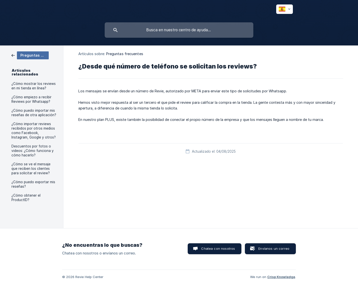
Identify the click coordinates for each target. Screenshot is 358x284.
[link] (30, 55)
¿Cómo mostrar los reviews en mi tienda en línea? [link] (33, 86)
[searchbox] (179, 30)
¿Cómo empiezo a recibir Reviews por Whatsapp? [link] (31, 99)
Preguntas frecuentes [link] (124, 54)
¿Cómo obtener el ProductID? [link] (26, 197)
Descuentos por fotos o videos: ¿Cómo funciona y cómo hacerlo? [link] (32, 150)
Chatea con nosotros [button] (218, 248)
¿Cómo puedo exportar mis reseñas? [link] (33, 184)
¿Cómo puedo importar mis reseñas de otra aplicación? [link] (33, 112)
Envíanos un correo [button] (273, 248)
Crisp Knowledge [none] (281, 277)
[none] (284, 9)
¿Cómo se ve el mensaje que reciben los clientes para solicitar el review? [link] (30, 168)
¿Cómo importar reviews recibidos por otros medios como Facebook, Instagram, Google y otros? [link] (33, 130)
